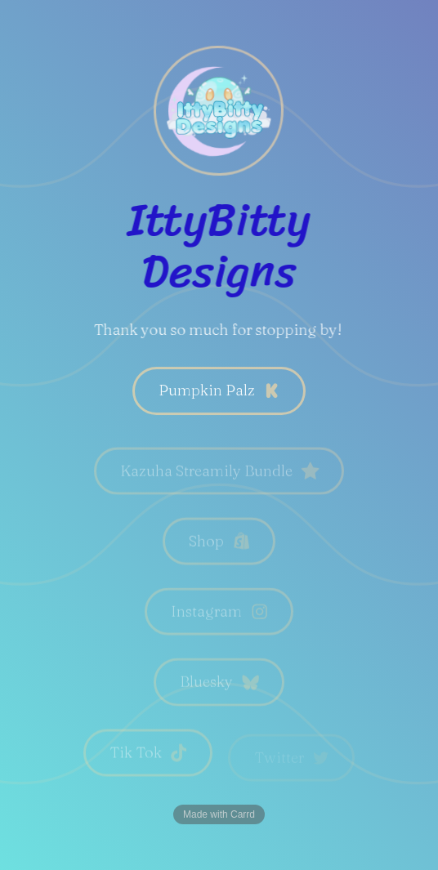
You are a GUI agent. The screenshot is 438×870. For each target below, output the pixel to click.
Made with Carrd (219, 814)
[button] (219, 391)
